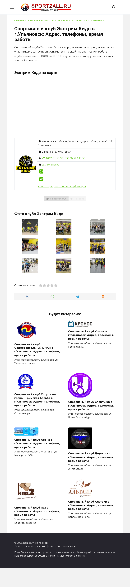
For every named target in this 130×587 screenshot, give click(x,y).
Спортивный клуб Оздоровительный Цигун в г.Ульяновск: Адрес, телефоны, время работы (37, 349)
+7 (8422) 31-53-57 (52, 158)
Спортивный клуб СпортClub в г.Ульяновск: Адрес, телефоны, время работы (91, 405)
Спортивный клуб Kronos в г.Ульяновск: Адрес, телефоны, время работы (91, 335)
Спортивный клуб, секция (70, 186)
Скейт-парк (45, 186)
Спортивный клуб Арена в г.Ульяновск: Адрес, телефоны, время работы (37, 443)
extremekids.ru (50, 164)
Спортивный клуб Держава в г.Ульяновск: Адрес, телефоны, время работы (91, 456)
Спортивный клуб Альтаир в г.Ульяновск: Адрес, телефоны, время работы (91, 505)
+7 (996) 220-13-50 (74, 158)
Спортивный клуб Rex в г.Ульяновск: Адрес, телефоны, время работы (37, 510)
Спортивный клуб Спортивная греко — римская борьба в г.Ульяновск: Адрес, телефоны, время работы (37, 399)
